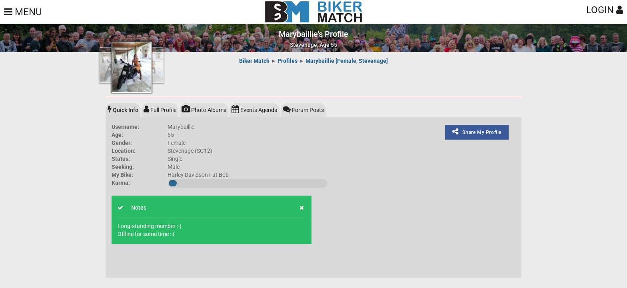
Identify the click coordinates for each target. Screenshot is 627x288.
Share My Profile (476, 131)
